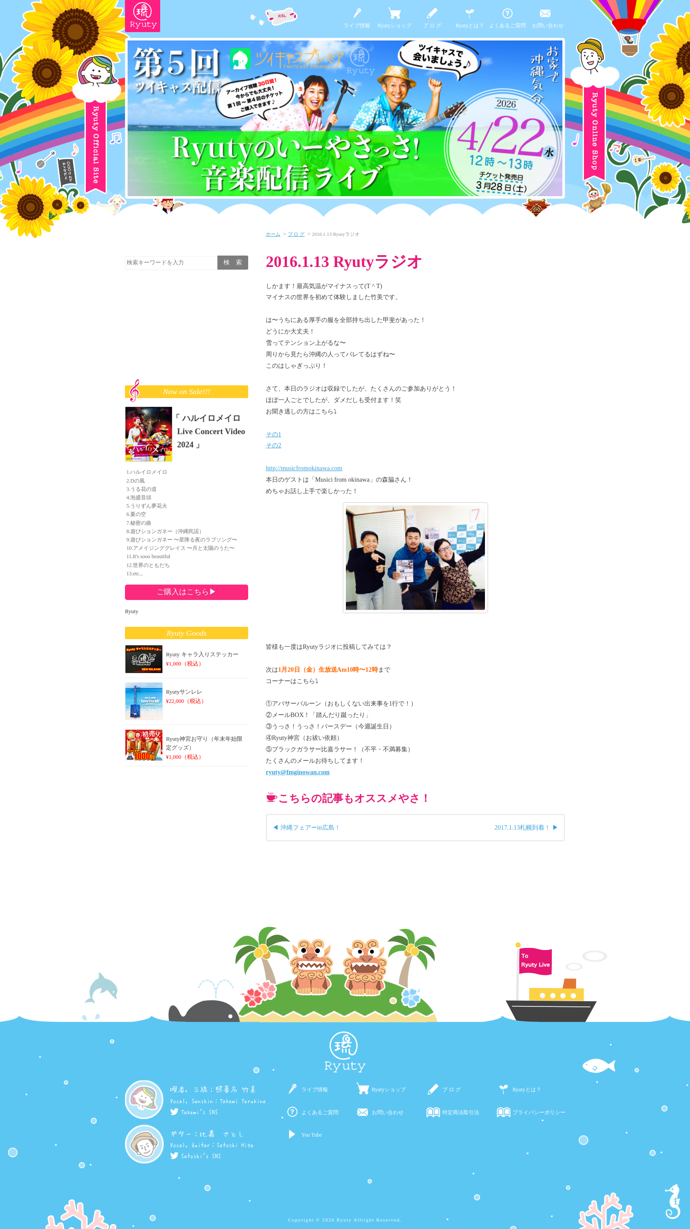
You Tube (311, 1135)
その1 (273, 434)
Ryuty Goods (187, 633)
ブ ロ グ (432, 25)
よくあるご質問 (507, 25)
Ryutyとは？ (469, 25)
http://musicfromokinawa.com (304, 468)
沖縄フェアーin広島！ (310, 827)
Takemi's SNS (194, 1112)
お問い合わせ (548, 25)
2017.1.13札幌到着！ (523, 827)
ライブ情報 (357, 25)
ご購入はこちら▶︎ (187, 591)
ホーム (273, 234)
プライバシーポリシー (539, 1112)
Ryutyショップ (394, 25)
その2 (273, 445)
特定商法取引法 (460, 1112)
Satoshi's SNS (195, 1156)
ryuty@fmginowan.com (298, 771)
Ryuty (131, 611)
